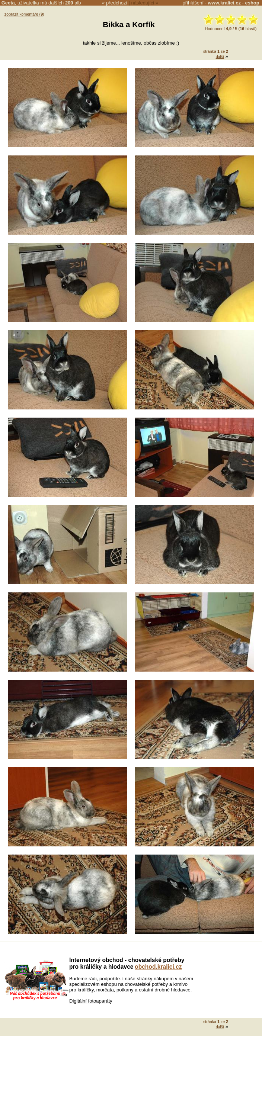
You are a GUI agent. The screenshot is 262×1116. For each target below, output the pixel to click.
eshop (252, 3)
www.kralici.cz (224, 3)
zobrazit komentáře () (24, 14)
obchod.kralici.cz (158, 967)
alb (73, 3)
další (220, 56)
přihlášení (193, 3)
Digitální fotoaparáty (90, 1001)
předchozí (116, 3)
